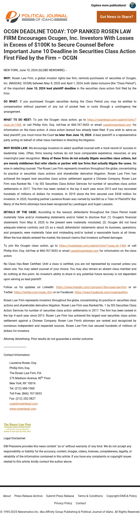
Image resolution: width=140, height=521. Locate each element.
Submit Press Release (60, 496)
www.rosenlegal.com (22, 409)
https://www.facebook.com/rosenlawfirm (101, 292)
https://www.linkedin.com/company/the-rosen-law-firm (91, 287)
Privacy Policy (63, 503)
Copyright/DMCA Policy (121, 496)
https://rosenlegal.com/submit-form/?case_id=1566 (92, 245)
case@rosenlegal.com (117, 125)
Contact (81, 503)
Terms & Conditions (90, 496)
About (7, 496)
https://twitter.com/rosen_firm (33, 292)
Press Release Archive (28, 496)
